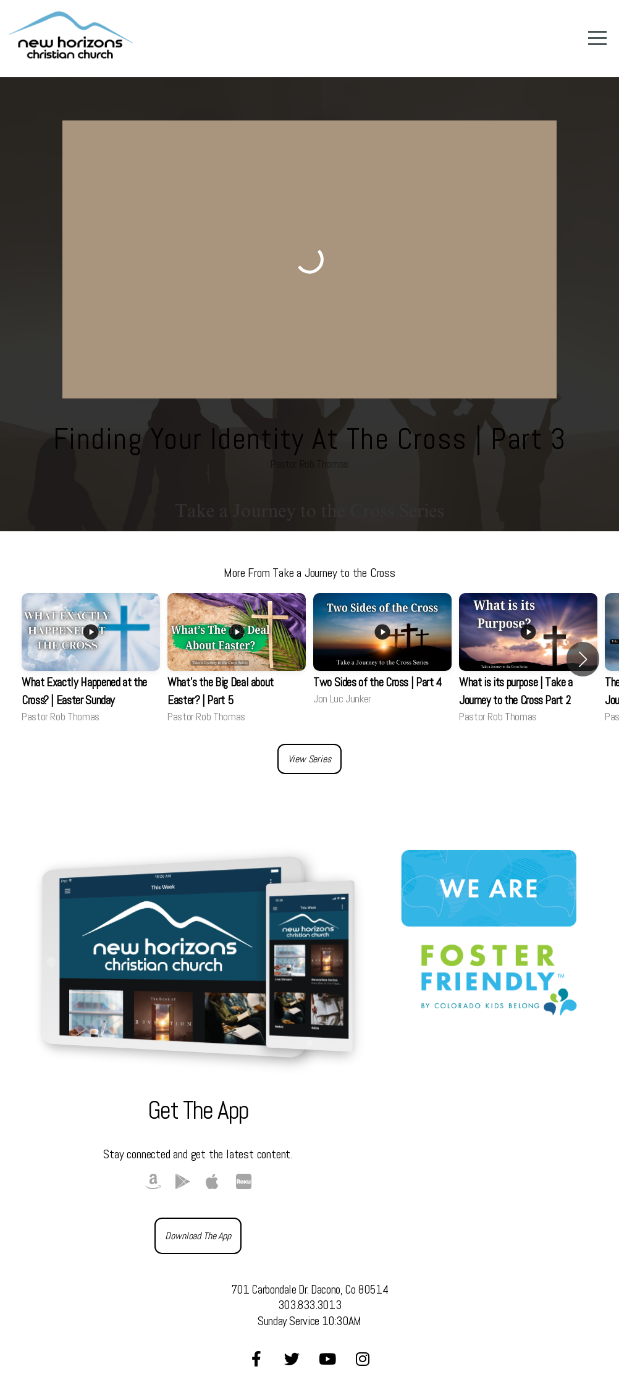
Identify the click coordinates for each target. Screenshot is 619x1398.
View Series (309, 758)
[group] (91, 659)
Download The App (197, 1235)
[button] (583, 659)
